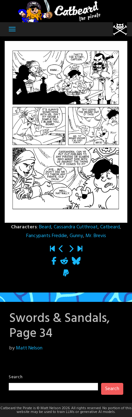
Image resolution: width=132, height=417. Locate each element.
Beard (45, 227)
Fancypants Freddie (46, 236)
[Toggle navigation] (12, 29)
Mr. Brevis (96, 236)
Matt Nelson (29, 348)
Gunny (76, 236)
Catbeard (110, 227)
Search (15, 377)
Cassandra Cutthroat (76, 227)
